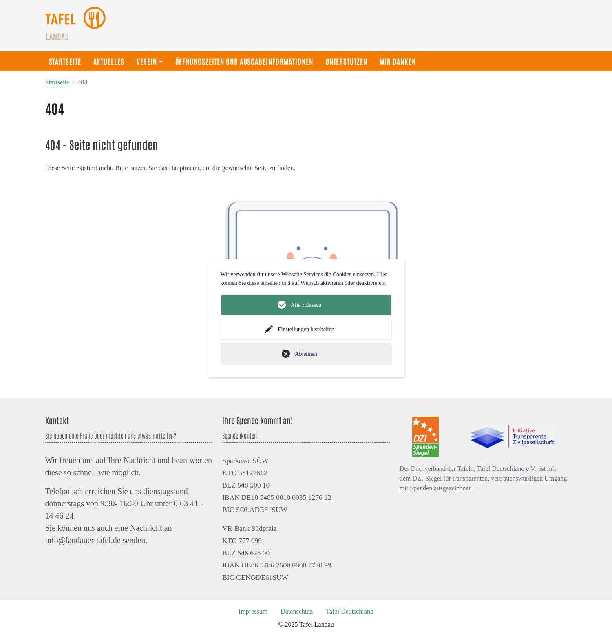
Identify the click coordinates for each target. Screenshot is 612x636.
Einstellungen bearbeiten (306, 329)
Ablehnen (306, 354)
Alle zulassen (306, 305)
